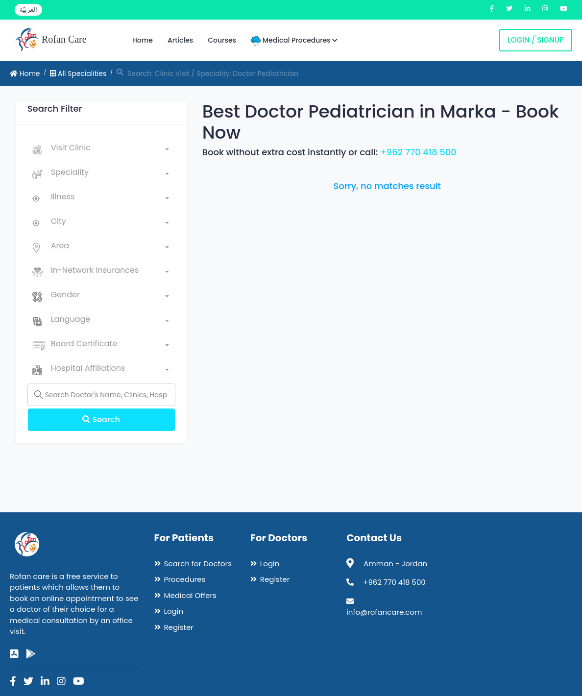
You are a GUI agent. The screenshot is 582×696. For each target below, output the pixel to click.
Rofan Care (51, 40)
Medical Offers (190, 595)
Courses (222, 40)
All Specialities (78, 73)
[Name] (101, 395)
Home (142, 40)
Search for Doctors (198, 563)
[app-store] (14, 654)
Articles (180, 40)
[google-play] (31, 654)
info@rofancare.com (384, 612)
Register (179, 627)
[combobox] (110, 150)
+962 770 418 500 (418, 152)
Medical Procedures (294, 40)
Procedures (185, 579)
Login (174, 611)
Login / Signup (536, 40)
